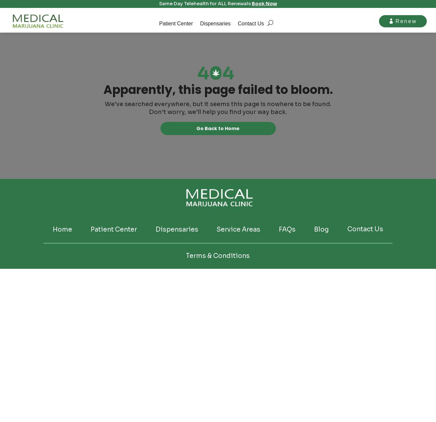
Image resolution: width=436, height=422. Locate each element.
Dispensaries (215, 24)
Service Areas (238, 230)
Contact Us (251, 24)
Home (62, 230)
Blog (321, 230)
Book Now (264, 4)
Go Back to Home (218, 129)
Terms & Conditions (218, 257)
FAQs (287, 230)
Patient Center (176, 24)
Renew (405, 21)
